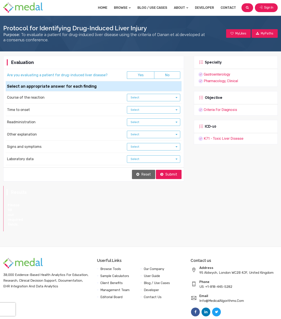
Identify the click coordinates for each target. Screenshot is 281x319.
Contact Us (153, 278)
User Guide (152, 257)
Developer (204, 8)
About (181, 8)
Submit (168, 174)
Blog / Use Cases (152, 8)
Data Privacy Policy (210, 311)
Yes (141, 75)
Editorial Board (111, 278)
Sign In (266, 7)
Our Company (154, 250)
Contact (228, 8)
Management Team (115, 271)
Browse (122, 8)
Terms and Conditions (173, 311)
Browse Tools (110, 250)
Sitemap (235, 311)
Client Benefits (111, 264)
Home (102, 8)
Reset (143, 174)
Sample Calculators (114, 257)
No (167, 75)
